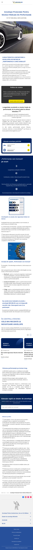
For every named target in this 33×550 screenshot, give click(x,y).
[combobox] (16, 407)
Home (4, 492)
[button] (16, 145)
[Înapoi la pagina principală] (18, 2)
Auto (8, 492)
